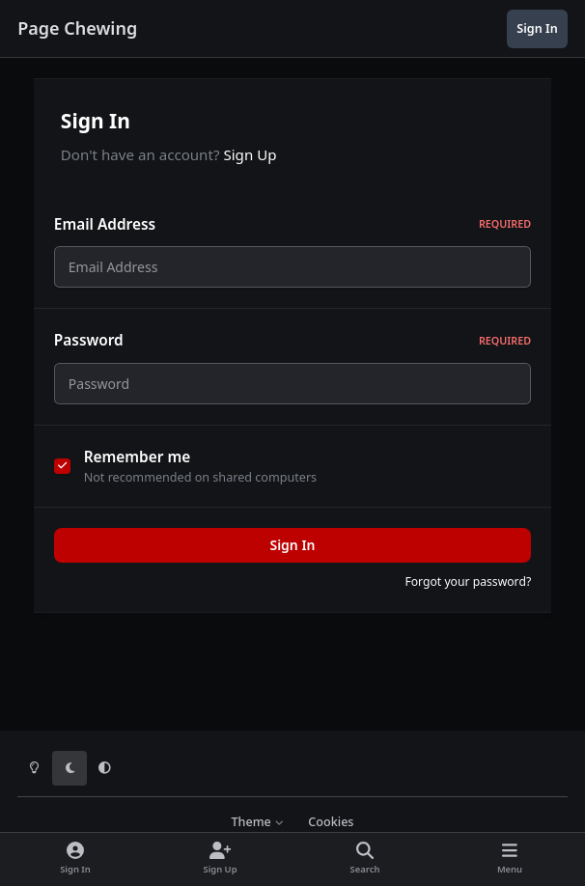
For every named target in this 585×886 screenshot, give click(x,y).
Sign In (292, 556)
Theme (257, 822)
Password (292, 346)
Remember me (137, 467)
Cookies (330, 822)
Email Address (292, 224)
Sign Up (249, 154)
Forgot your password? (467, 593)
